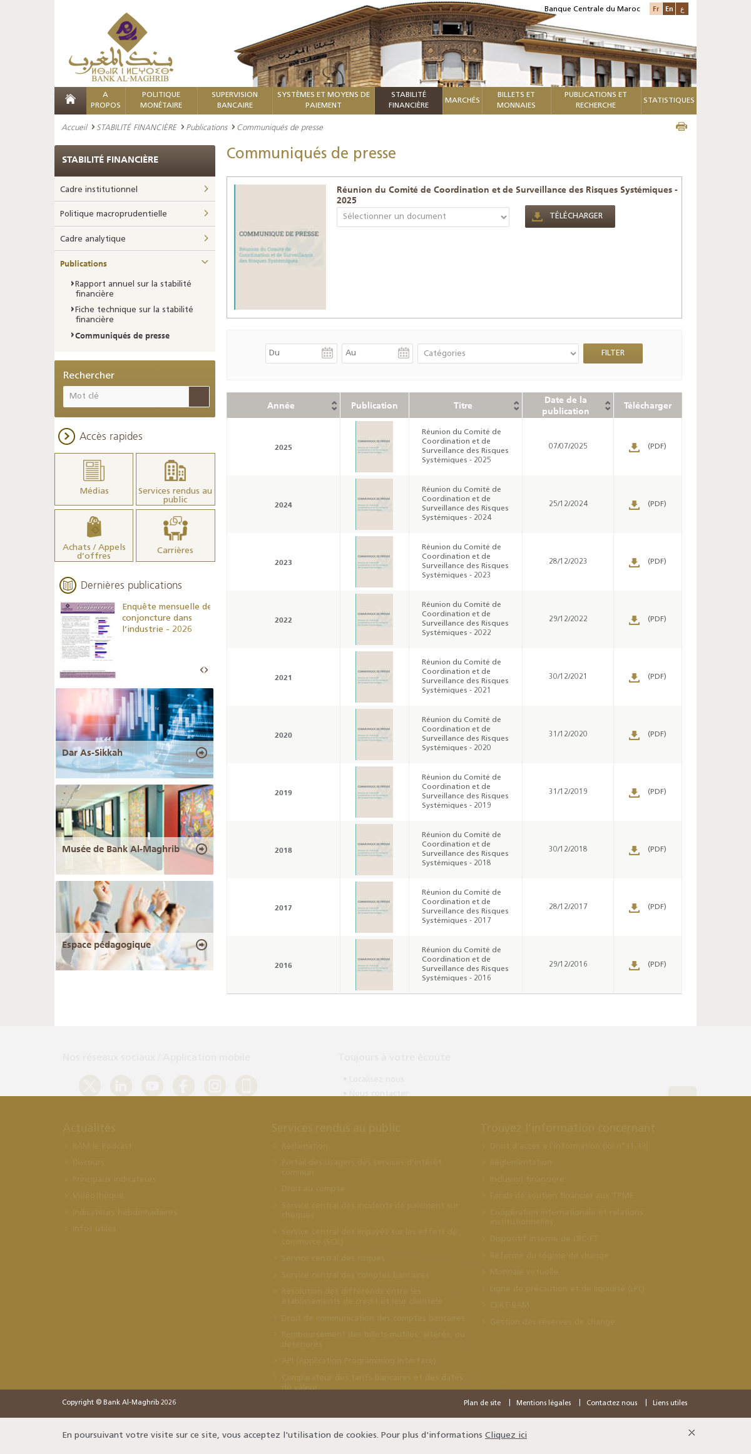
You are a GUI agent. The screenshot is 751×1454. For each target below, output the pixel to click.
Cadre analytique (93, 239)
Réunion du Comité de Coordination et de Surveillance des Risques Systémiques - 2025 (507, 195)
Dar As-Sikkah (92, 752)
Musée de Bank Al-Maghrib (121, 849)
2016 (283, 965)
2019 (283, 792)
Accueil (74, 127)
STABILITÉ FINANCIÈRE (136, 127)
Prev (202, 670)
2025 (283, 447)
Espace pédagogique (106, 944)
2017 (283, 907)
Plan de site (482, 1403)
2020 (283, 735)
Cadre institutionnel (99, 190)
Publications (206, 127)
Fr (656, 8)
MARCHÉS (462, 100)
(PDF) (657, 446)
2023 (283, 562)
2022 (283, 619)
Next (206, 670)
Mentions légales (543, 1403)
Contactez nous (611, 1403)
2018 (283, 850)
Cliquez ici (506, 1435)
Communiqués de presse (122, 335)
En (669, 8)
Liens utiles (670, 1403)
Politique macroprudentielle (113, 214)
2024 (283, 504)
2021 (283, 677)
